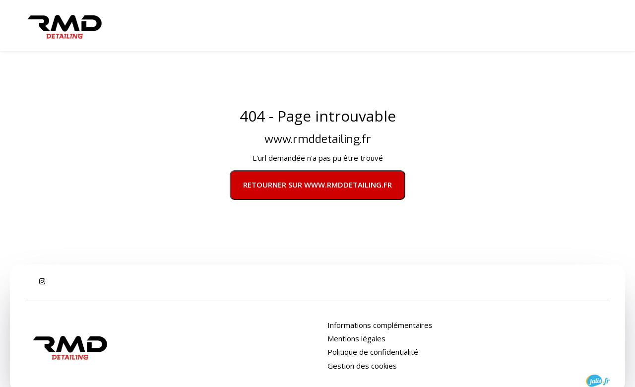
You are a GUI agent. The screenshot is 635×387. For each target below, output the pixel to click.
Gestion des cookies (362, 366)
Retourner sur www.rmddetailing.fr (317, 185)
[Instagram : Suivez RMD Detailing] (42, 281)
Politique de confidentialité (372, 352)
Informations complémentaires (380, 325)
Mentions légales (356, 338)
